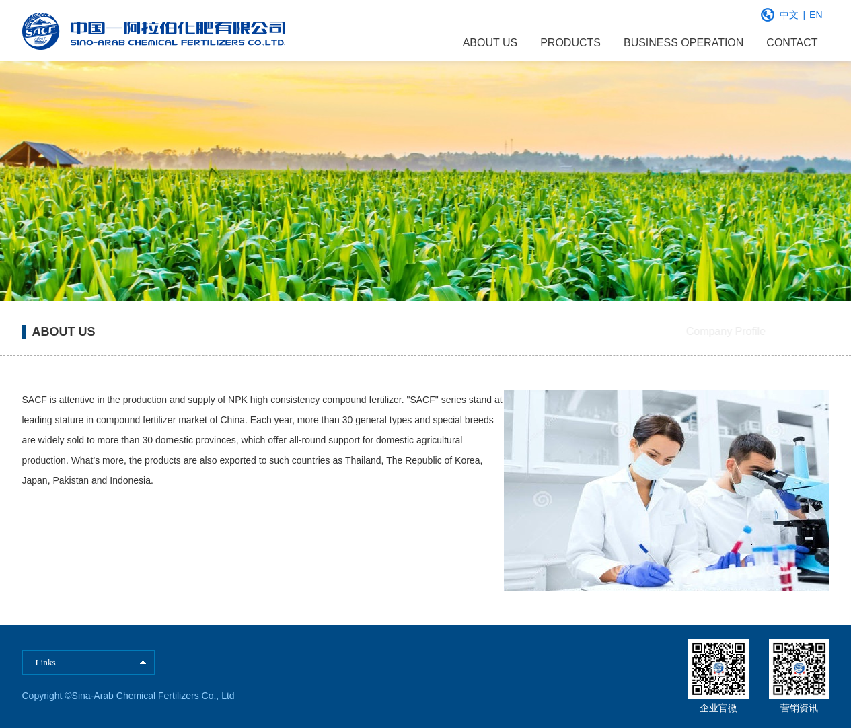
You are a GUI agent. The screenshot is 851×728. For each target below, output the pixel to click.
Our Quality (782, 331)
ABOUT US (490, 42)
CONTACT (791, 42)
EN (815, 14)
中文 (789, 14)
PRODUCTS (570, 42)
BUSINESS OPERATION (683, 42)
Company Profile (674, 331)
